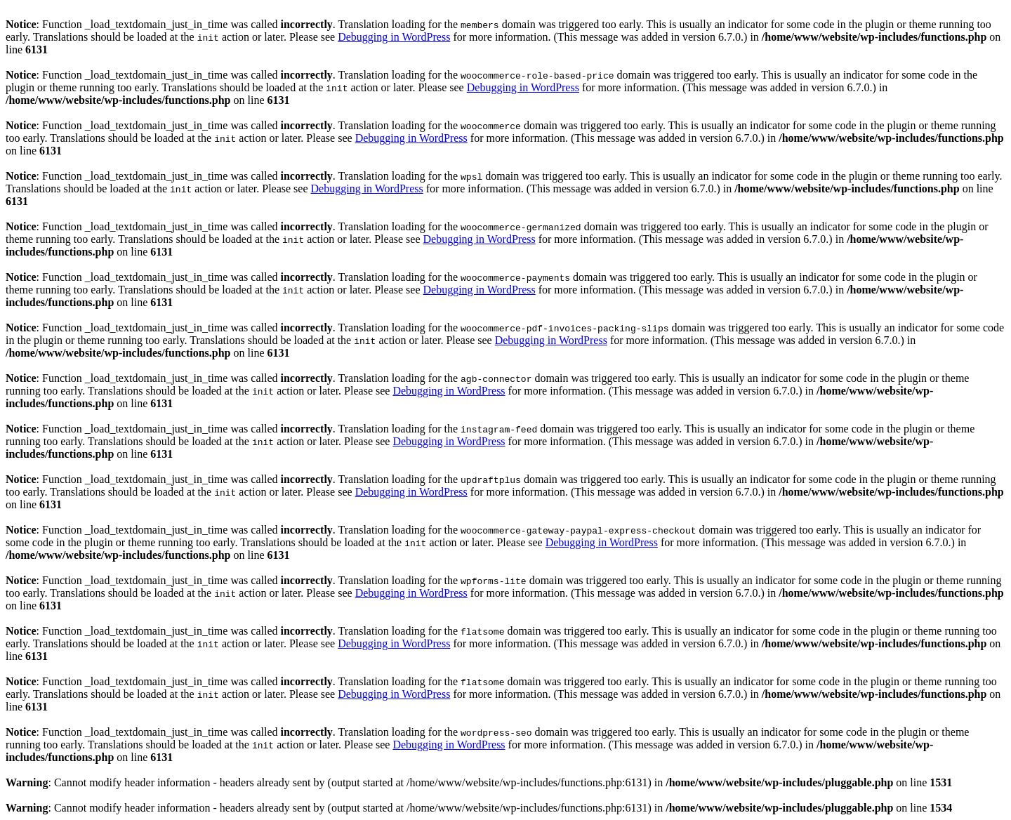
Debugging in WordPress (394, 37)
